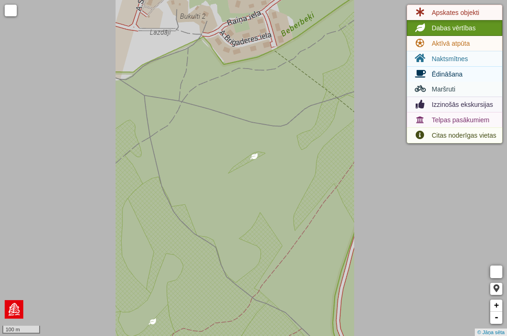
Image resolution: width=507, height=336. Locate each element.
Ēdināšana (437, 74)
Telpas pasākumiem (451, 120)
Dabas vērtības (444, 28)
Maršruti (434, 89)
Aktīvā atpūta (441, 43)
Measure (496, 272)
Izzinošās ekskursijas (453, 104)
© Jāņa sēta (491, 332)
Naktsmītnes (440, 59)
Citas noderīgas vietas (454, 135)
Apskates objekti (446, 12)
